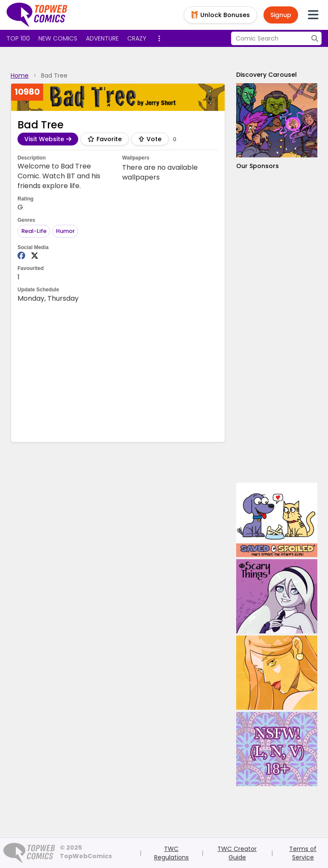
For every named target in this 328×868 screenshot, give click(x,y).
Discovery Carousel (266, 74)
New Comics (57, 38)
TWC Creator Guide (237, 853)
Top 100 (18, 38)
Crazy (136, 38)
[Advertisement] (276, 326)
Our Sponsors (257, 166)
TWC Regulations (171, 853)
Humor (65, 231)
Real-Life (34, 231)
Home (20, 75)
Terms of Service (302, 853)
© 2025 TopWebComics (86, 851)
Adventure (102, 38)
